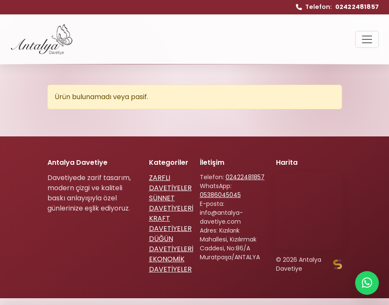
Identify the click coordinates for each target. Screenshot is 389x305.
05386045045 (220, 195)
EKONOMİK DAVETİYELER (170, 264)
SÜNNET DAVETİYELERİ (171, 203)
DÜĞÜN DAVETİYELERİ (171, 244)
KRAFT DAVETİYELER (170, 223)
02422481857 (245, 177)
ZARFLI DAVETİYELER (170, 183)
